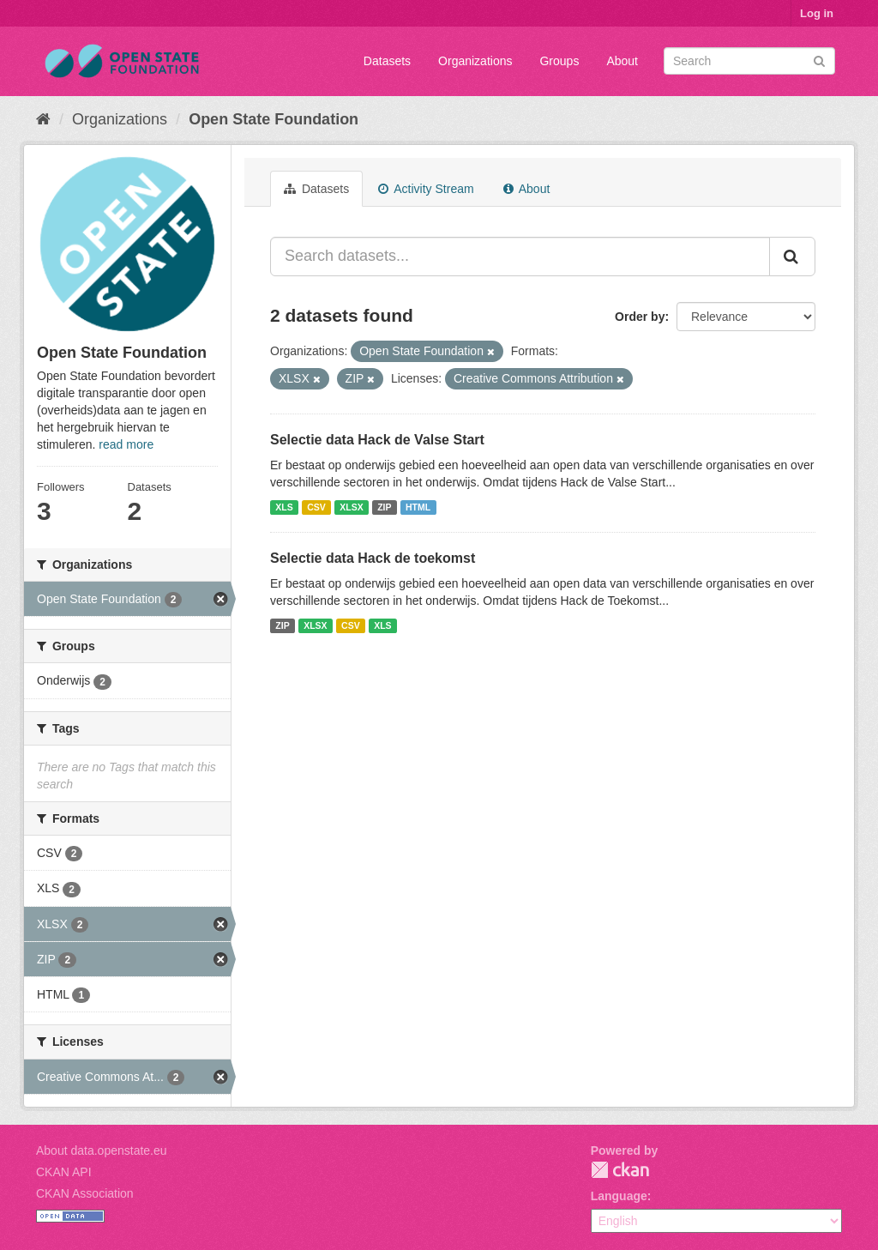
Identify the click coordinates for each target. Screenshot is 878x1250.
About (622, 61)
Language (619, 1196)
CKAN (620, 1170)
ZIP (384, 507)
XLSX (351, 507)
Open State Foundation (273, 119)
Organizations (475, 61)
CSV (316, 507)
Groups (559, 61)
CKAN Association (85, 1193)
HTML (418, 507)
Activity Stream (425, 189)
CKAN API (64, 1172)
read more (126, 444)
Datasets (387, 61)
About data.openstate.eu (101, 1150)
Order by (640, 316)
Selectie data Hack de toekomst (372, 558)
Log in (816, 13)
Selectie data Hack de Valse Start (377, 439)
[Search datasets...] (520, 256)
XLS (283, 507)
